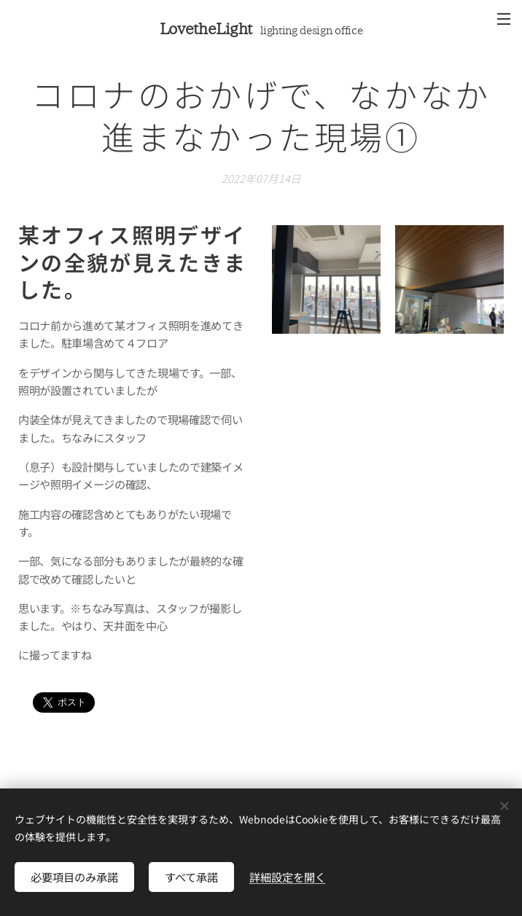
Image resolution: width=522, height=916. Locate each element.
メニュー (503, 19)
